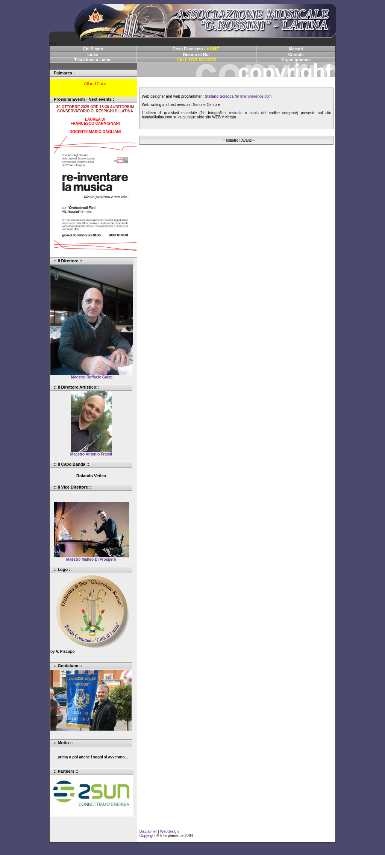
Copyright (146, 836)
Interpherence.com (255, 96)
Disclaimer (147, 831)
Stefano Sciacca (219, 96)
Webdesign (169, 831)
